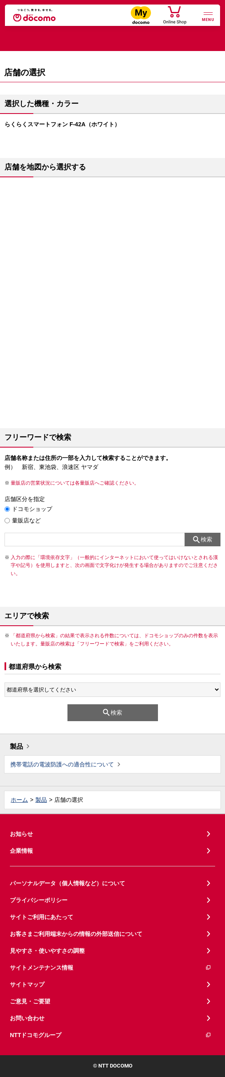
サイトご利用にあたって (41, 917)
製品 (16, 746)
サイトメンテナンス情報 (110, 967)
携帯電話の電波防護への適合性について (62, 764)
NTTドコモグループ (110, 1035)
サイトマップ (27, 984)
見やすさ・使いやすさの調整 (47, 950)
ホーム (19, 799)
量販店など (26, 520)
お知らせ (21, 834)
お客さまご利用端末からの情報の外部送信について (76, 934)
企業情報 (21, 850)
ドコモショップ (32, 509)
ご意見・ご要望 (30, 1001)
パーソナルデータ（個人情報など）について (67, 883)
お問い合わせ (27, 1018)
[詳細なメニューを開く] (208, 16)
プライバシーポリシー (38, 900)
